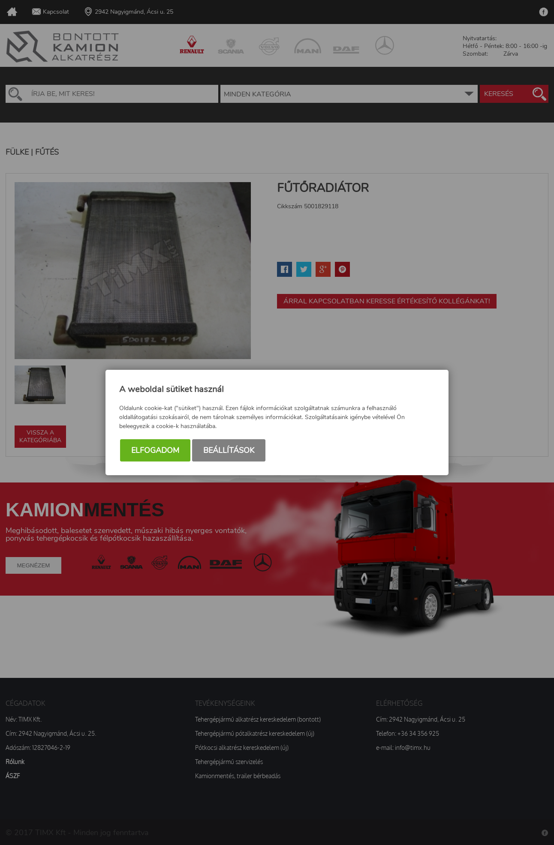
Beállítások (228, 450)
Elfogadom (155, 450)
